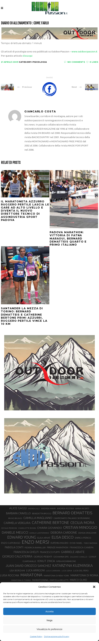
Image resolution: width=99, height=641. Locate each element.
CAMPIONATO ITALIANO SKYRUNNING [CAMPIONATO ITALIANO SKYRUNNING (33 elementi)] (72, 518)
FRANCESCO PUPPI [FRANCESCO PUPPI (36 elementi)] (50, 552)
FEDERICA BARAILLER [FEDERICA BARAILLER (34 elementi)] (35, 547)
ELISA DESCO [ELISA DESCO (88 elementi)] (63, 537)
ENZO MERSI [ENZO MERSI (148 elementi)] (35, 542)
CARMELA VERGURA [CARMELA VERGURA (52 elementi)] (17, 522)
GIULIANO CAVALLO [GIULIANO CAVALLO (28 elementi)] (78, 557)
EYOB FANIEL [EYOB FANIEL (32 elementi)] (76, 543)
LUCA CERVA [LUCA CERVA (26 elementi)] (67, 571)
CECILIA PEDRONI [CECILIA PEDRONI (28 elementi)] (9, 528)
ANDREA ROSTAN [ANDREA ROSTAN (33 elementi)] (65, 508)
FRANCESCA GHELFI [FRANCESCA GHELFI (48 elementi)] (26, 551)
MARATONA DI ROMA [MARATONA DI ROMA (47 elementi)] (84, 575)
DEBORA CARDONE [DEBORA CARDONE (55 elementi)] (63, 532)
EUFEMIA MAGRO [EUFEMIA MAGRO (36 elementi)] (59, 543)
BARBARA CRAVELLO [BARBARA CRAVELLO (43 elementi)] (18, 513)
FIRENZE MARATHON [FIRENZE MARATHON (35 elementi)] (57, 547)
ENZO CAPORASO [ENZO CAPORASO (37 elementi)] (10, 543)
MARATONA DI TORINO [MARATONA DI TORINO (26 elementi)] (21, 580)
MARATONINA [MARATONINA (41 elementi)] (40, 579)
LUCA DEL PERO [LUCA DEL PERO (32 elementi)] (81, 570)
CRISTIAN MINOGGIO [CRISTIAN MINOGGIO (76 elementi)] (80, 527)
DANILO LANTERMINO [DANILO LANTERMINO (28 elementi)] (39, 533)
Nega (49, 620)
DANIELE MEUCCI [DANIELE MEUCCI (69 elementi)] (15, 532)
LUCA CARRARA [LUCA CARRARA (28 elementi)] (53, 571)
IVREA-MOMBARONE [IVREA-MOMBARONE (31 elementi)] (66, 561)
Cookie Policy (36, 636)
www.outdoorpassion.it (84, 51)
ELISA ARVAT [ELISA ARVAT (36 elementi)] (43, 537)
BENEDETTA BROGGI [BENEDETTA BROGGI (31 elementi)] (41, 513)
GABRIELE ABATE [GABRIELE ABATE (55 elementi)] (73, 552)
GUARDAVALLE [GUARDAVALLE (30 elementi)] (29, 561)
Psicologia (40, 62)
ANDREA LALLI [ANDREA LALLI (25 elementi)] (34, 509)
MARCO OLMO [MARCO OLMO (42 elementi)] (78, 579)
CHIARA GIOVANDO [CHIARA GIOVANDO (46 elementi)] (49, 527)
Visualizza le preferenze (49, 629)
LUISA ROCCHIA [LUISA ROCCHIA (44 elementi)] (9, 575)
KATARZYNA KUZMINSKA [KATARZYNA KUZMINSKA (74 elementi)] (72, 565)
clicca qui (27, 55)
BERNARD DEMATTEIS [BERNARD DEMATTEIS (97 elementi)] (72, 513)
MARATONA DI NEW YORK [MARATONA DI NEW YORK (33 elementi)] (56, 575)
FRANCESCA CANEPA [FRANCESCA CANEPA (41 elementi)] (82, 547)
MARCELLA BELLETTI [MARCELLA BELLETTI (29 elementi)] (59, 580)
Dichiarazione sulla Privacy (56, 636)
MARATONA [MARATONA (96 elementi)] (31, 575)
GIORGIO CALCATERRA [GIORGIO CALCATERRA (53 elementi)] (17, 556)
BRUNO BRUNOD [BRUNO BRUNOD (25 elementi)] (15, 518)
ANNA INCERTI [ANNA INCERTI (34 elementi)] (82, 508)
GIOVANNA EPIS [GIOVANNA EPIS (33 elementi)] (61, 556)
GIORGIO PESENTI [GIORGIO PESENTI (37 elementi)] (43, 556)
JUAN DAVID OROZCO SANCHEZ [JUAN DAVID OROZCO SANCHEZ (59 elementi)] (28, 565)
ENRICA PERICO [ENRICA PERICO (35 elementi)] (83, 538)
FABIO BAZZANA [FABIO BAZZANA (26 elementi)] (90, 543)
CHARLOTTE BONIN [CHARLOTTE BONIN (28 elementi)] (27, 528)
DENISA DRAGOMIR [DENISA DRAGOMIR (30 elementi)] (87, 533)
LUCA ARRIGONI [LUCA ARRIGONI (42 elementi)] (35, 570)
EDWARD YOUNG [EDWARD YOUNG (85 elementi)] (21, 537)
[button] (94, 586)
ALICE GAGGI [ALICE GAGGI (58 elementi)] (18, 508)
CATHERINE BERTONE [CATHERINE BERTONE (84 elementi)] (50, 522)
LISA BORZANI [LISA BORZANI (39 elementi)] (17, 570)
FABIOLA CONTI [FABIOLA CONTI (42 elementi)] (14, 547)
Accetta (49, 611)
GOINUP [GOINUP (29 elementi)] (92, 557)
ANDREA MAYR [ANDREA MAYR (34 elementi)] (48, 508)
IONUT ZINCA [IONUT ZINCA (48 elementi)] (46, 560)
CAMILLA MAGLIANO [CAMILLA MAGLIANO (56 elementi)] (37, 518)
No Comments (74, 62)
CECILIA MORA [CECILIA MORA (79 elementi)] (82, 523)
